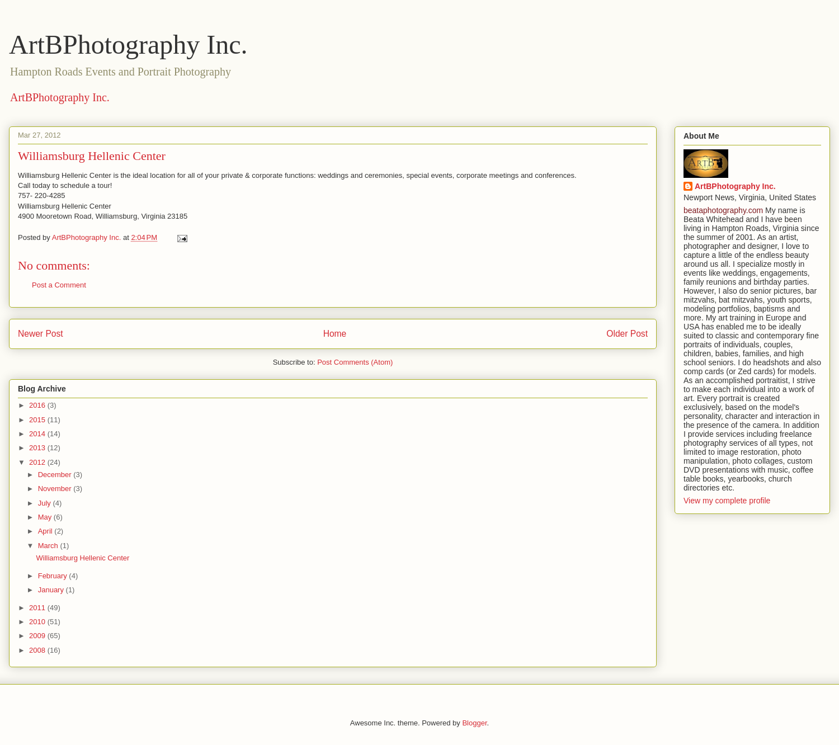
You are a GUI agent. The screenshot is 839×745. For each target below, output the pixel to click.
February (53, 576)
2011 (38, 607)
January (52, 590)
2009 (38, 635)
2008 (38, 650)
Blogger (474, 723)
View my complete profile (727, 500)
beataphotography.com (723, 210)
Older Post (627, 333)
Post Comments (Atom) (355, 362)
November (56, 488)
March (49, 545)
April (46, 531)
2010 (38, 621)
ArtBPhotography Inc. (128, 44)
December (56, 474)
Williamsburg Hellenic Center (82, 558)
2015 (38, 420)
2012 (38, 462)
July (45, 503)
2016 (38, 405)
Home (335, 333)
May (46, 517)
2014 (38, 434)
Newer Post (40, 333)
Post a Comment (59, 285)
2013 (38, 448)
